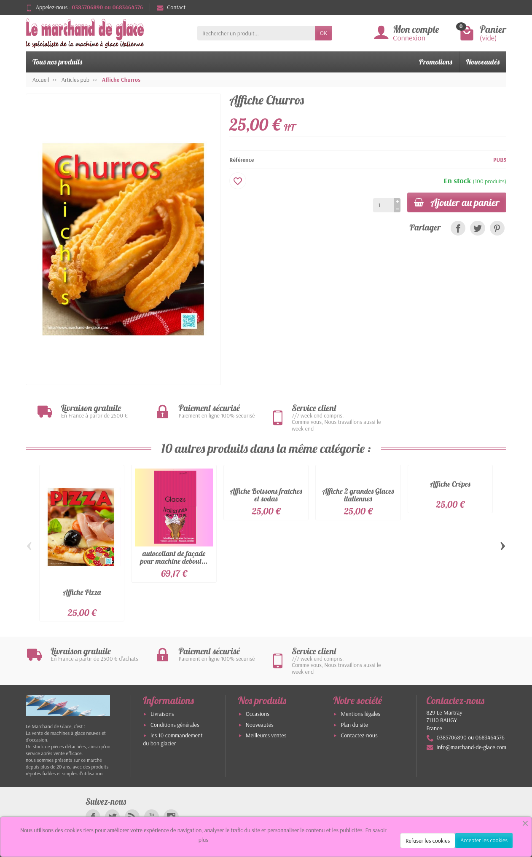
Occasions (257, 714)
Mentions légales (360, 714)
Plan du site (354, 724)
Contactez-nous (359, 735)
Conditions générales (174, 724)
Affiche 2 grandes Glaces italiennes (358, 494)
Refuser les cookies (428, 840)
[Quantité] (383, 205)
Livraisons (162, 714)
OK (323, 33)
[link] (458, 228)
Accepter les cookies (484, 840)
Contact (171, 7)
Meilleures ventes (266, 735)
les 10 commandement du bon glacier (173, 739)
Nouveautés (483, 62)
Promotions (435, 62)
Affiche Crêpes (450, 484)
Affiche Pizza (82, 592)
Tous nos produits (57, 62)
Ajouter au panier (457, 202)
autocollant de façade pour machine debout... (174, 557)
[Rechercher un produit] (256, 33)
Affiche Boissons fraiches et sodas (266, 494)
